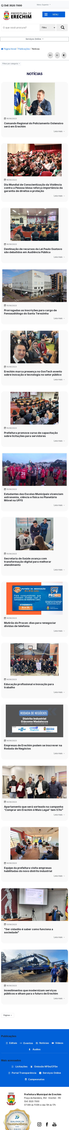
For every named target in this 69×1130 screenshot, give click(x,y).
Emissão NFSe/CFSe (44, 1066)
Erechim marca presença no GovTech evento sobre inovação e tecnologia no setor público (33, 373)
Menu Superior (43, 5)
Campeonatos (36, 1079)
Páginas (7, 1015)
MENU (55, 14)
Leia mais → (59, 131)
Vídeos (57, 1043)
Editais (11, 1043)
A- (57, 55)
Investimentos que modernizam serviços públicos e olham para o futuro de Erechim (31, 992)
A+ (50, 55)
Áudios (34, 1049)
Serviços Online (34, 39)
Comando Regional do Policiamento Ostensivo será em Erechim (33, 125)
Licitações (19, 1066)
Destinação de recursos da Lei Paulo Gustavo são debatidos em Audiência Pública (33, 250)
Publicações (24, 49)
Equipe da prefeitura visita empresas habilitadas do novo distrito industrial (28, 869)
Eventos (28, 1043)
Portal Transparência (22, 1072)
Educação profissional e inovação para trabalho (29, 686)
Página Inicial (8, 49)
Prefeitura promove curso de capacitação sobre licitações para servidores (31, 434)
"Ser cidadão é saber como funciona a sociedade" (28, 931)
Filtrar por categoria (10, 64)
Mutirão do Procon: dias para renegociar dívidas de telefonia (30, 624)
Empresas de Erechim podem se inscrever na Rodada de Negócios (33, 747)
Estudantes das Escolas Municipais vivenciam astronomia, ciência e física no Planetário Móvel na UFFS (33, 497)
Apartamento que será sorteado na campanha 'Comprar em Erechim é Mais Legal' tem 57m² (33, 808)
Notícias (36, 49)
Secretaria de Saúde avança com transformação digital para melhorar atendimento (27, 561)
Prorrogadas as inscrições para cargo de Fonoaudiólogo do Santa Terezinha (30, 312)
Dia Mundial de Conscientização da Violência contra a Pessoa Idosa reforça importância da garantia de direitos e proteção (33, 187)
